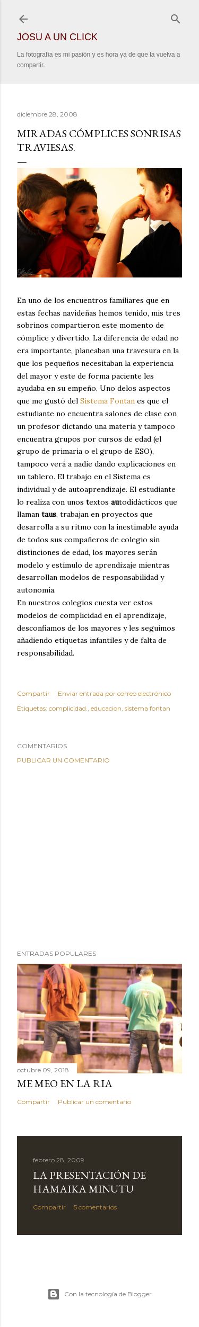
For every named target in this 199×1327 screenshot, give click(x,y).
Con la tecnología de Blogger (99, 1294)
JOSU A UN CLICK (57, 37)
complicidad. (68, 708)
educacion (106, 708)
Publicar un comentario (63, 760)
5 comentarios (95, 1207)
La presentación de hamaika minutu (89, 1182)
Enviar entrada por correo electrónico (114, 693)
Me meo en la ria (65, 1083)
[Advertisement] (99, 857)
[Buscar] (175, 16)
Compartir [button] (33, 693)
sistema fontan (147, 708)
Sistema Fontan (107, 401)
